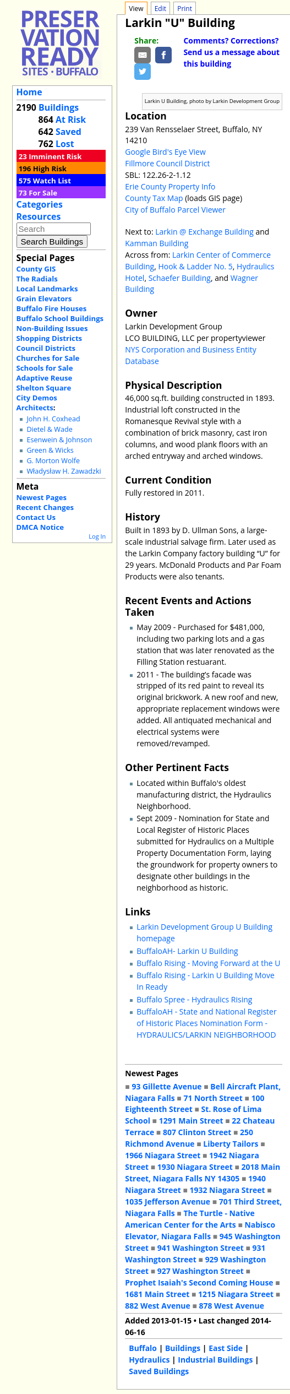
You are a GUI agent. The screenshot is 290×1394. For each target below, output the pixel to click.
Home (29, 92)
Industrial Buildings (215, 1359)
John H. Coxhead (53, 419)
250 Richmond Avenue (189, 1138)
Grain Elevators (44, 298)
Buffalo (143, 1348)
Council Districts (46, 348)
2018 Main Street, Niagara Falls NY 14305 (202, 1173)
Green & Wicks (49, 450)
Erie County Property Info (170, 186)
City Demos (37, 398)
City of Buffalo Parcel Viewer (175, 209)
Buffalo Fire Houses (52, 308)
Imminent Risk (55, 156)
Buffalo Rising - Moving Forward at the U (208, 963)
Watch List (52, 181)
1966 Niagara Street (162, 1155)
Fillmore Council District (167, 163)
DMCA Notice (40, 527)
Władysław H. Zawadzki (63, 471)
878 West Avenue (231, 1305)
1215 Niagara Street (235, 1294)
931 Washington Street (195, 1254)
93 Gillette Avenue (166, 1086)
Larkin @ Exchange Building (204, 231)
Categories (40, 204)
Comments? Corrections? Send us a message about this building (231, 52)
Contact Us (36, 517)
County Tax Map (154, 198)
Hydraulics (149, 1359)
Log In (97, 536)
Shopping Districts (50, 338)
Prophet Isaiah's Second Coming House (199, 1282)
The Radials (37, 279)
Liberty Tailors (230, 1143)
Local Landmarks (47, 289)
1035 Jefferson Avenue (167, 1201)
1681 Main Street (157, 1294)
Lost (65, 144)
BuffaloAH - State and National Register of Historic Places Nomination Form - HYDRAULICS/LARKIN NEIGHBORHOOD (206, 1023)
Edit (160, 8)
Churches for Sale (48, 358)
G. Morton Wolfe (53, 460)
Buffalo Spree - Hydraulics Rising (194, 999)
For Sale (43, 193)
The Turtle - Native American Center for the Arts (190, 1219)
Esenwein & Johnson (59, 439)
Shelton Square (44, 388)
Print (184, 8)
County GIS (36, 269)
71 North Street (213, 1098)
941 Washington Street (200, 1248)
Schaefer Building (180, 278)
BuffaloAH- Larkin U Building (187, 951)
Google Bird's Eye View (165, 152)
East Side (226, 1348)
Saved (68, 132)
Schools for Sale (45, 368)
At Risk (71, 119)
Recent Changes (45, 507)
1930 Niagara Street (195, 1167)
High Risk (50, 168)
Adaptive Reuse (45, 378)
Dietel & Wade (49, 429)
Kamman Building (156, 243)
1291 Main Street (191, 1120)
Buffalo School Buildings (60, 318)
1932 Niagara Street (227, 1190)
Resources (39, 216)
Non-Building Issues (52, 328)
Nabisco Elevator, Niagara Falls (200, 1230)
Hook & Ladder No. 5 (195, 266)
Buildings (59, 107)
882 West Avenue (157, 1305)
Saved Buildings (159, 1371)
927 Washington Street (200, 1271)
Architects (35, 408)
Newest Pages (42, 497)
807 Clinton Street (197, 1132)
